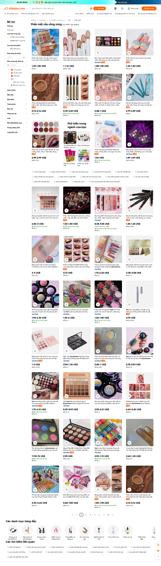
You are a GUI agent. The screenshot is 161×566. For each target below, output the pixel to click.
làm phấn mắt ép (141, 172)
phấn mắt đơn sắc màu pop (78, 547)
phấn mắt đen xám (57, 547)
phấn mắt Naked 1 (14, 547)
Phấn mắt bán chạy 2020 (67, 177)
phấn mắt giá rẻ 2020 (58, 172)
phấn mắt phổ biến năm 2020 (17, 557)
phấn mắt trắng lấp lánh (41, 182)
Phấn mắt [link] (77, 20)
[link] (158, 545)
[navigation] (17, 268)
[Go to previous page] (72, 515)
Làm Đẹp (42, 20)
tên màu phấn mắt (120, 547)
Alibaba (33, 20)
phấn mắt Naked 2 (61, 182)
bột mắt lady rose (96, 552)
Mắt (69, 20)
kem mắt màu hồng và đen (140, 547)
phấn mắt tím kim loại (115, 552)
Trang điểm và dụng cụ (57, 20)
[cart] (122, 9)
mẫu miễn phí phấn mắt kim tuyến (117, 177)
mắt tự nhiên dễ (35, 552)
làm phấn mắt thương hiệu (136, 552)
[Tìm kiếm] (99, 8)
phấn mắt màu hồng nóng (79, 172)
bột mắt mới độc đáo (123, 172)
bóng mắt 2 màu (78, 182)
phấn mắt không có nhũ (100, 547)
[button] (91, 8)
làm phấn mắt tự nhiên (54, 552)
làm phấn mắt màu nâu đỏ (76, 552)
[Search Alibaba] (60, 8)
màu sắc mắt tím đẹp (141, 177)
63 (108, 515)
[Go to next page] (113, 515)
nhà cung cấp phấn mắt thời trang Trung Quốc (104, 182)
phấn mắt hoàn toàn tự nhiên (35, 547)
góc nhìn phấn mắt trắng (16, 552)
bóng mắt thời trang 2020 (101, 172)
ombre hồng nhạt (38, 172)
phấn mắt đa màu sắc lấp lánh (43, 177)
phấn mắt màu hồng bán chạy (90, 177)
